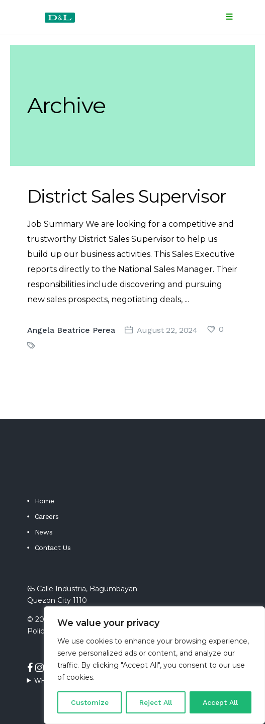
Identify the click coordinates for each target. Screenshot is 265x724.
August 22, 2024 (167, 330)
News (44, 532)
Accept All (220, 702)
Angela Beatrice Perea (71, 330)
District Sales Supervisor (126, 196)
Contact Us (53, 548)
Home (44, 501)
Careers (47, 516)
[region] (154, 665)
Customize (90, 702)
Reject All (155, 702)
